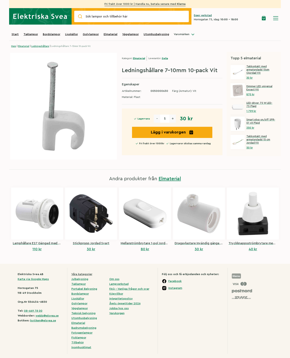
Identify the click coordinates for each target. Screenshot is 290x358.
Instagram (175, 288)
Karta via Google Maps (33, 279)
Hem (13, 46)
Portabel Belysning (84, 288)
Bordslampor (51, 34)
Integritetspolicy (121, 298)
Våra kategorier (81, 274)
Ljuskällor (71, 34)
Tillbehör (77, 342)
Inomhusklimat (81, 347)
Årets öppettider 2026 (125, 303)
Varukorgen (117, 313)
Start (15, 34)
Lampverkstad (119, 284)
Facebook (175, 281)
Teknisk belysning (83, 313)
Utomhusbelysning (156, 34)
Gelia (165, 58)
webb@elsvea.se (47, 315)
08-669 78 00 (33, 310)
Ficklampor (78, 337)
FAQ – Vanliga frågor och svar (129, 288)
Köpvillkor (116, 293)
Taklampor (31, 34)
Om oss (114, 279)
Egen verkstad (203, 15)
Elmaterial (110, 34)
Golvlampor (91, 34)
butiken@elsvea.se (43, 320)
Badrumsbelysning (83, 328)
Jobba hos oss (119, 308)
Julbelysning (79, 279)
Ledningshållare (40, 46)
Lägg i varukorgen (172, 132)
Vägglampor (130, 34)
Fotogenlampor (81, 332)
